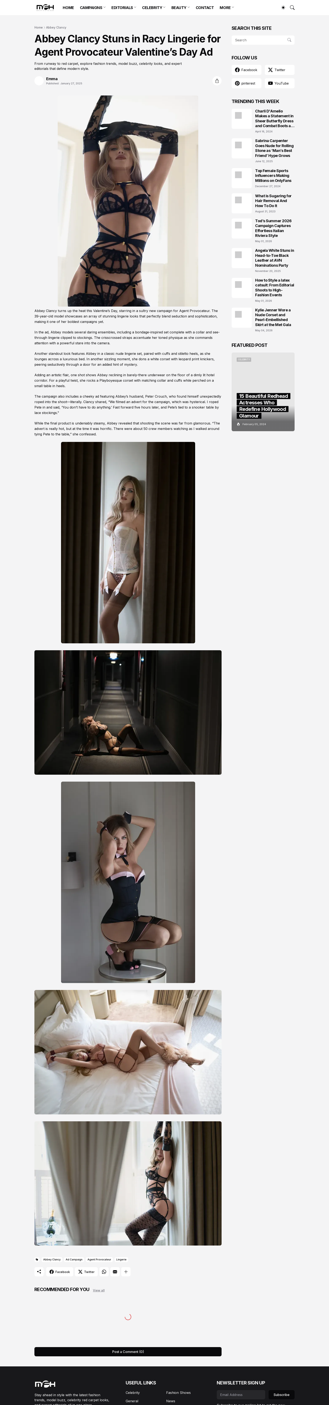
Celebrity (133, 1393)
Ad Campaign (74, 1259)
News (170, 1401)
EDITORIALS (122, 7)
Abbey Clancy (56, 27)
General (132, 1401)
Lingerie (121, 1259)
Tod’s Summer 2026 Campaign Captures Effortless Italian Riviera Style (273, 228)
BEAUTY (179, 7)
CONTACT (205, 7)
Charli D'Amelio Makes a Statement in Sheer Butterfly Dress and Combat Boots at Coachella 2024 (274, 118)
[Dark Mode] (281, 7)
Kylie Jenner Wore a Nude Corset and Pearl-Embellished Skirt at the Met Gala (273, 317)
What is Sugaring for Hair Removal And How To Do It (273, 201)
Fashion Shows (178, 1393)
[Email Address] (241, 1394)
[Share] (217, 80)
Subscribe (282, 1395)
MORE (225, 7)
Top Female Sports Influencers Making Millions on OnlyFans (273, 175)
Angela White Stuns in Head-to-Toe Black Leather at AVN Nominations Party (274, 257)
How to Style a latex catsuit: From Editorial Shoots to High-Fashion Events (274, 287)
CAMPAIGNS (91, 7)
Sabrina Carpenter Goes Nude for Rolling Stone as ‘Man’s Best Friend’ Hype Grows (274, 148)
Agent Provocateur (99, 1259)
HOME (68, 7)
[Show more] (126, 1271)
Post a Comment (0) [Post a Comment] (128, 1352)
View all (99, 1290)
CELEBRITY (152, 7)
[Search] (290, 7)
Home (38, 27)
